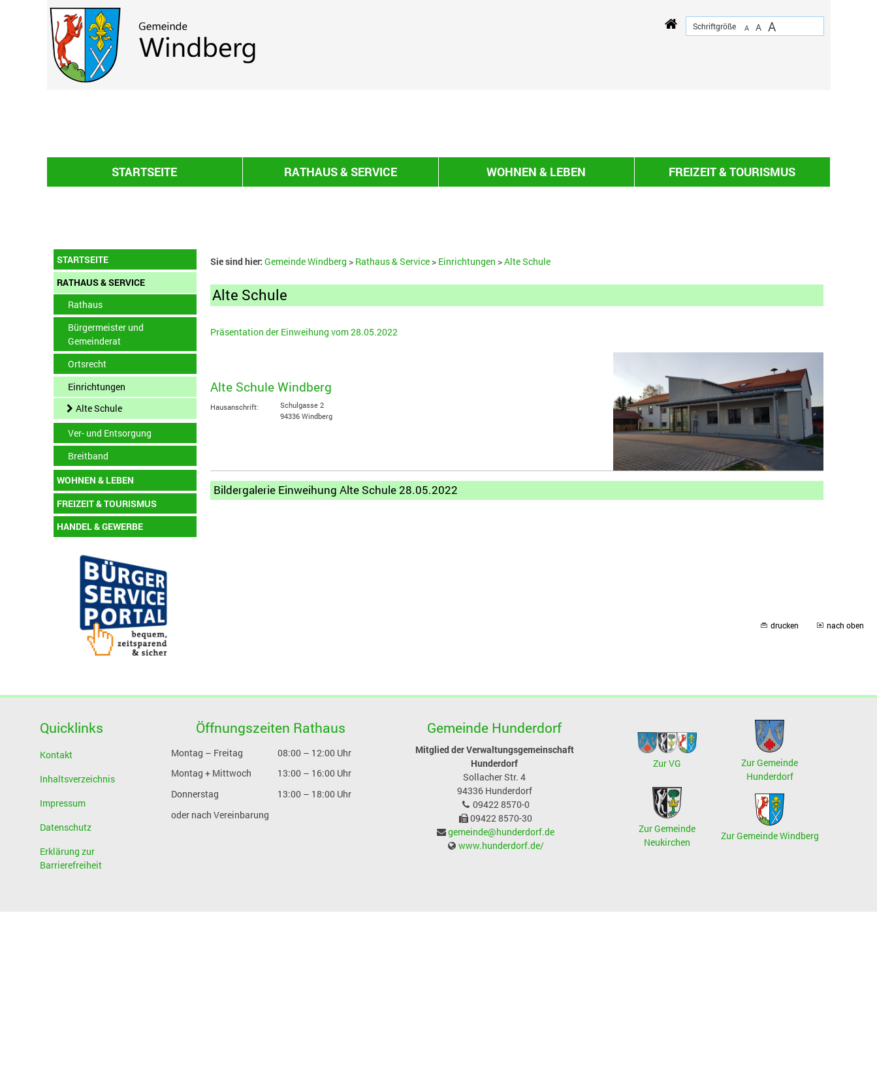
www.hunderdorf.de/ (501, 999)
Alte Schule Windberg (271, 540)
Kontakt (56, 908)
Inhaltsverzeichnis (77, 932)
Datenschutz (65, 980)
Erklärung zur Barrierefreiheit (71, 1011)
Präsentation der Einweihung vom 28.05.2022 (304, 485)
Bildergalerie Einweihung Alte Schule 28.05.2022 (336, 643)
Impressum (63, 956)
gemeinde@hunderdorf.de (501, 985)
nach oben (845, 779)
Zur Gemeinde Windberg (770, 989)
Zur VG (667, 916)
